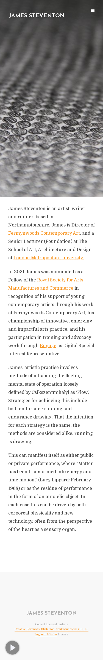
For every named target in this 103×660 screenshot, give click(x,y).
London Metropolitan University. (48, 257)
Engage (48, 345)
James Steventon (37, 16)
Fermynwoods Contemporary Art (44, 233)
